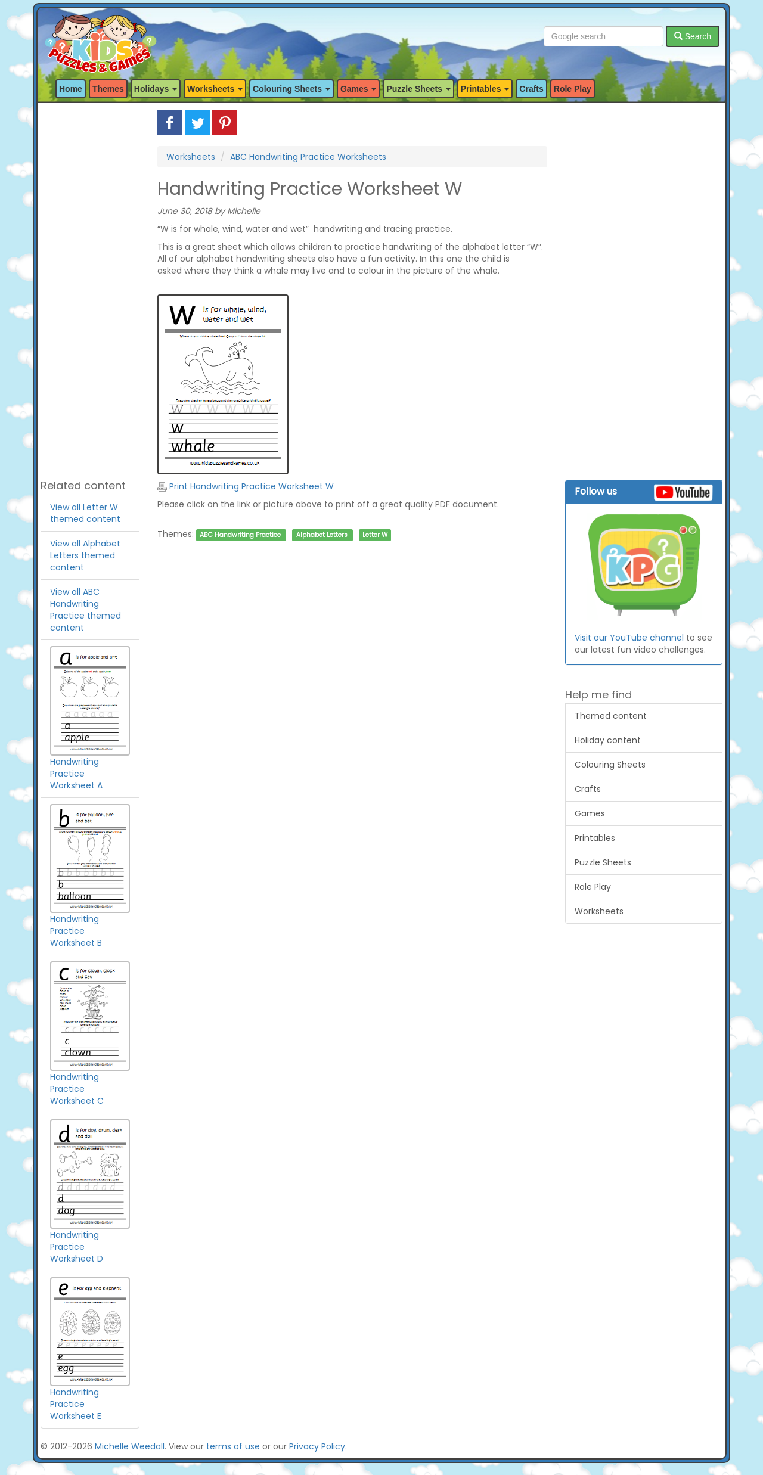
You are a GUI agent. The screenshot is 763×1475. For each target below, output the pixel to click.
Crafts (531, 89)
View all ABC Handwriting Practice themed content (85, 610)
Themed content (611, 716)
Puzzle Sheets (603, 862)
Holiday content (608, 740)
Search (692, 36)
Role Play (572, 89)
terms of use (233, 1446)
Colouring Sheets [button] (291, 89)
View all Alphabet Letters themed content (85, 555)
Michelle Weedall (130, 1446)
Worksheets (190, 157)
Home (70, 89)
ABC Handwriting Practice (240, 534)
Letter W (374, 534)
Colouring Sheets (610, 765)
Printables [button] (485, 89)
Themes (108, 89)
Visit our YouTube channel (629, 638)
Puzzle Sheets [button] (418, 89)
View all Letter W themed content (85, 513)
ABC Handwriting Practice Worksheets (308, 157)
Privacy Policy (317, 1446)
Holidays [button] (155, 89)
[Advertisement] (90, 289)
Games (590, 813)
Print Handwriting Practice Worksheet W (245, 486)
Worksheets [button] (215, 89)
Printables (595, 838)
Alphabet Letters (322, 534)
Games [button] (358, 89)
